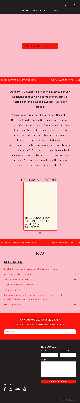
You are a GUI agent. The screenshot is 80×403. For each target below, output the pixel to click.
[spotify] (24, 389)
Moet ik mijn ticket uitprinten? (18, 274)
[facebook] (5, 389)
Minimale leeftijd (12, 289)
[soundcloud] (17, 389)
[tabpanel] (40, 206)
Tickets (69, 5)
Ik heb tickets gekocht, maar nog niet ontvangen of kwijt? (31, 269)
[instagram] (10, 389)
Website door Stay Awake (68, 400)
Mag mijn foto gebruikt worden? (19, 284)
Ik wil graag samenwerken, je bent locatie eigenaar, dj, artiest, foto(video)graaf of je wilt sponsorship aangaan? (33, 297)
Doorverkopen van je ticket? (17, 279)
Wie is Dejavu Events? (14, 304)
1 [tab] (40, 233)
